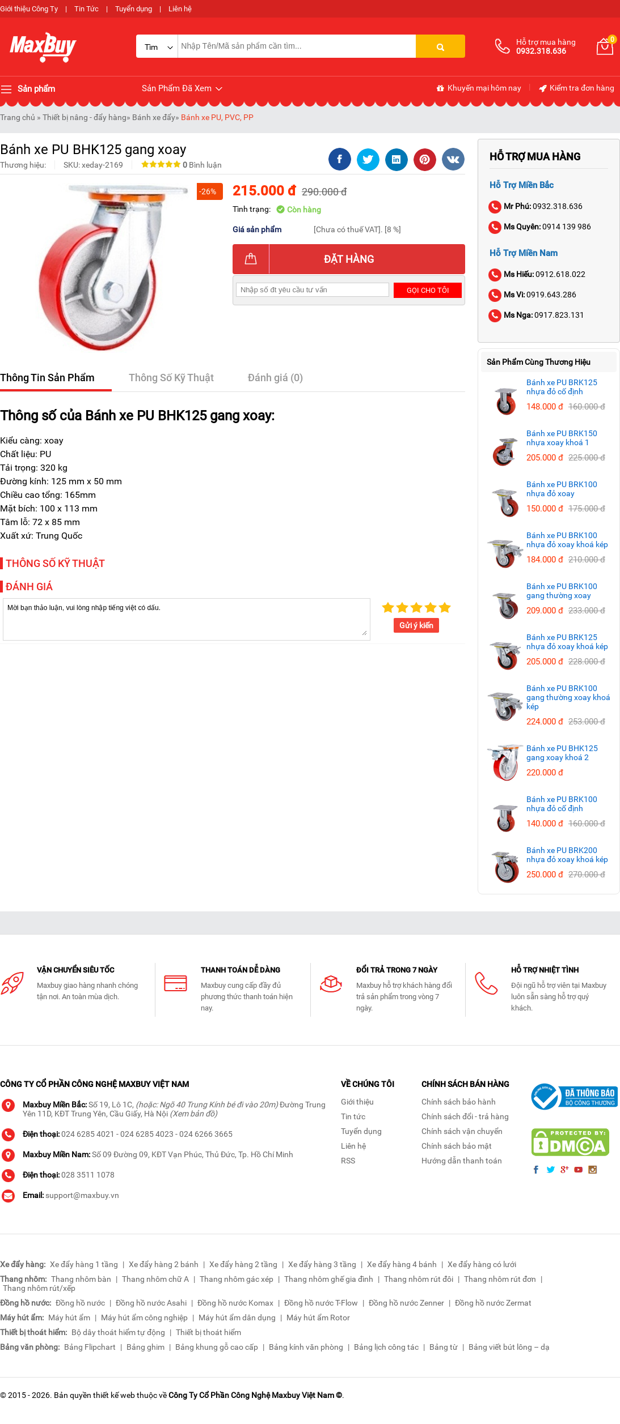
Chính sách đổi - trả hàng (465, 1116)
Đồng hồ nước (80, 1302)
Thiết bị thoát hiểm (208, 1332)
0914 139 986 (540, 226)
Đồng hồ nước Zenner (406, 1302)
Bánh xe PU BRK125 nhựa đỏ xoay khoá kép (567, 642)
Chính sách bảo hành (458, 1101)
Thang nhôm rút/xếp (39, 1288)
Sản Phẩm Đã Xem (183, 88)
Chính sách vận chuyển (462, 1131)
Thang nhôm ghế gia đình (328, 1279)
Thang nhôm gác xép (236, 1279)
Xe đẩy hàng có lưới (482, 1264)
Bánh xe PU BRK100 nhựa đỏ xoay (561, 489)
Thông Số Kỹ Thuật (171, 377)
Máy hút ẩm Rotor (318, 1317)
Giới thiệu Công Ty (29, 9)
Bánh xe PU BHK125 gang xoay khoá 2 (562, 753)
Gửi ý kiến (416, 625)
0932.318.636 (536, 206)
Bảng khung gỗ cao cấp (216, 1346)
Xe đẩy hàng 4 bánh (402, 1264)
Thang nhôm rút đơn (500, 1279)
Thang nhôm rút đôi (418, 1279)
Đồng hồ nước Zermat (493, 1302)
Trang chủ (17, 117)
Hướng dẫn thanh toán (461, 1160)
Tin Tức (86, 9)
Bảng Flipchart (90, 1346)
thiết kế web (114, 1395)
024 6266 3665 (206, 1134)
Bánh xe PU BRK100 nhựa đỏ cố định (561, 804)
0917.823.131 (537, 314)
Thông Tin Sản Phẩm (47, 377)
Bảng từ (443, 1346)
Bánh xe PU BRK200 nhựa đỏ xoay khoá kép (567, 855)
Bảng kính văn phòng (306, 1346)
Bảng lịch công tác (386, 1346)
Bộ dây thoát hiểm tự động (118, 1332)
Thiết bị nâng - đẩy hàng (84, 117)
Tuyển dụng (133, 9)
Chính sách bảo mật (456, 1145)
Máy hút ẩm (69, 1317)
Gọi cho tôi (428, 290)
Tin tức (353, 1116)
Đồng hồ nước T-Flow (321, 1302)
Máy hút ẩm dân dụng (237, 1317)
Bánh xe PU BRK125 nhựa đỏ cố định (561, 387)
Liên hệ (180, 9)
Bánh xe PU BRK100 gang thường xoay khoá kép (568, 697)
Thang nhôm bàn (81, 1279)
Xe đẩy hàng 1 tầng (84, 1264)
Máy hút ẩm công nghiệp (144, 1317)
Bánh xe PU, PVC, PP (217, 117)
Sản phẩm (27, 89)
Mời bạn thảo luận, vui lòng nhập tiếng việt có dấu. (186, 619)
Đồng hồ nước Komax (235, 1302)
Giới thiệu (357, 1101)
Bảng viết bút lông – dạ (509, 1346)
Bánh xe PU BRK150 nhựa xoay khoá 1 (561, 438)
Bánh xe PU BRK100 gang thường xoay (561, 591)
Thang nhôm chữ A (155, 1279)
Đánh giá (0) (275, 377)
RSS (348, 1160)
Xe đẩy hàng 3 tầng (322, 1264)
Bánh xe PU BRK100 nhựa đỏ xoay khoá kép (567, 540)
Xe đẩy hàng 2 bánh (164, 1264)
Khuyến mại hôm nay (478, 88)
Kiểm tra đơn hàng (576, 88)
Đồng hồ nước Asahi (151, 1302)
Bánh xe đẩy (153, 117)
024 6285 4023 (147, 1134)
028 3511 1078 (88, 1174)
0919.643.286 (533, 294)
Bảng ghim (145, 1346)
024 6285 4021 (88, 1134)
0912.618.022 (537, 274)
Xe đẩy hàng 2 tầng (243, 1264)
